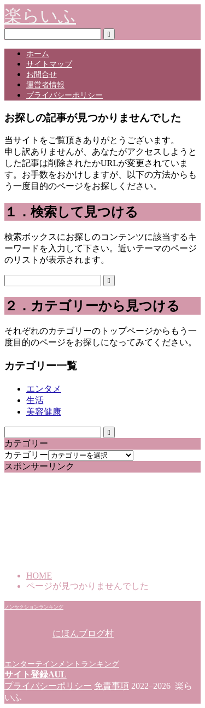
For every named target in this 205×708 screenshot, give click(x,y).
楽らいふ (40, 16)
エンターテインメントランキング (61, 663)
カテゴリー (26, 454)
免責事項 (111, 686)
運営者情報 (45, 85)
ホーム (37, 54)
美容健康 (43, 411)
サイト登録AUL (35, 674)
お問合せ (41, 74)
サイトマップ (49, 64)
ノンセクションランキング (33, 607)
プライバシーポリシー (64, 95)
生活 (35, 400)
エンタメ (43, 388)
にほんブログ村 (59, 633)
